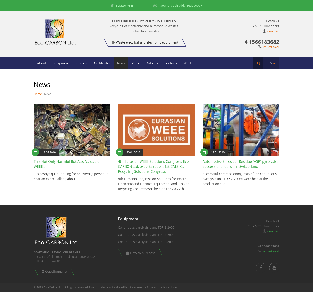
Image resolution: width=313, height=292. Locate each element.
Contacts (170, 63)
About (41, 63)
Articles (152, 63)
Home (38, 94)
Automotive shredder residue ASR (177, 5)
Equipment (61, 63)
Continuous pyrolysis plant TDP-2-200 (145, 235)
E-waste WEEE (122, 5)
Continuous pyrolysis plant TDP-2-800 (145, 242)
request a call (270, 47)
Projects (81, 63)
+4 (260, 41)
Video (136, 63)
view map (273, 31)
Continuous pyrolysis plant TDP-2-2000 (146, 227)
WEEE (188, 63)
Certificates (102, 63)
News (121, 63)
